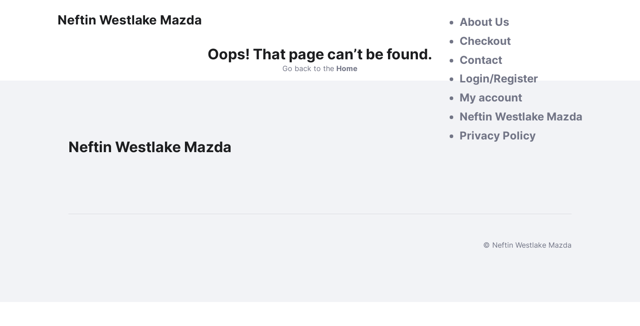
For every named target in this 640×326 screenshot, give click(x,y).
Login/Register (499, 78)
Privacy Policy (498, 135)
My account (491, 97)
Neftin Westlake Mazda (521, 116)
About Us (484, 22)
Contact (481, 60)
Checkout (485, 41)
